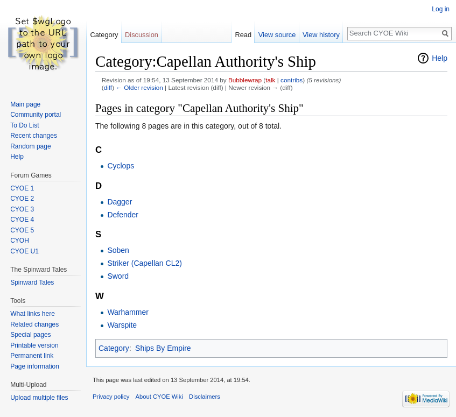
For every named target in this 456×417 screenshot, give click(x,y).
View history (321, 35)
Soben (118, 250)
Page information (34, 366)
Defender (122, 214)
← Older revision (139, 87)
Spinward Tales (32, 282)
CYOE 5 (22, 230)
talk (270, 79)
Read (243, 35)
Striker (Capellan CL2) (144, 263)
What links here (32, 313)
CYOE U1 (24, 251)
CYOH (19, 240)
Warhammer (128, 312)
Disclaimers (204, 396)
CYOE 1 (22, 188)
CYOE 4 (22, 219)
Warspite (122, 325)
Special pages (30, 334)
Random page (30, 146)
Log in (441, 9)
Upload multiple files (39, 397)
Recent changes (33, 135)
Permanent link (31, 355)
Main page (25, 104)
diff (108, 87)
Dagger (119, 201)
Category (114, 348)
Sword (118, 276)
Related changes (34, 324)
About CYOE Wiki (159, 396)
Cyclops (120, 165)
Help (439, 58)
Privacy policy (111, 396)
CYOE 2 (22, 198)
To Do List (24, 125)
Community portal (35, 114)
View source (277, 35)
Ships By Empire (163, 348)
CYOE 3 (22, 209)
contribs (291, 79)
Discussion (141, 35)
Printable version (34, 345)
